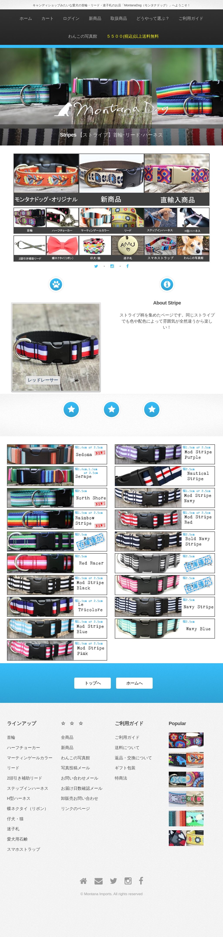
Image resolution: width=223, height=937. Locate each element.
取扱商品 (118, 18)
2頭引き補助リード (24, 778)
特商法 (121, 778)
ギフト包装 (125, 768)
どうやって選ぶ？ (152, 18)
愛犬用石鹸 (17, 839)
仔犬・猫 (15, 819)
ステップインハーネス (27, 788)
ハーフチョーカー (23, 747)
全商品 (67, 737)
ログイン (71, 18)
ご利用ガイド (191, 18)
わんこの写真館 (82, 36)
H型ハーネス (18, 798)
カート (47, 18)
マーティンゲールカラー (29, 758)
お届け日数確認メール (81, 788)
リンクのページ (75, 808)
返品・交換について (133, 758)
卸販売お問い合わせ (79, 798)
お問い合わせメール (79, 778)
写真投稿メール (75, 768)
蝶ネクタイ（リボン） (27, 808)
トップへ (92, 683)
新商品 (95, 18)
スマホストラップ (23, 849)
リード (13, 768)
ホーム (26, 18)
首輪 (11, 737)
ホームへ (134, 683)
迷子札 (13, 829)
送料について (127, 747)
